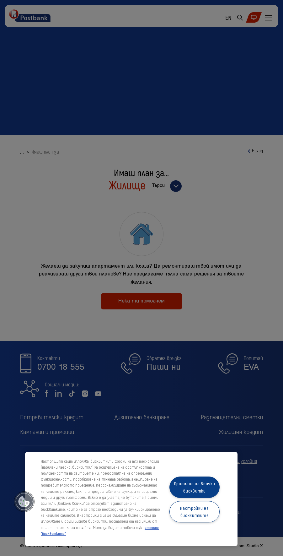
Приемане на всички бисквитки (194, 487)
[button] (24, 502)
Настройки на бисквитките (194, 511)
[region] (131, 499)
